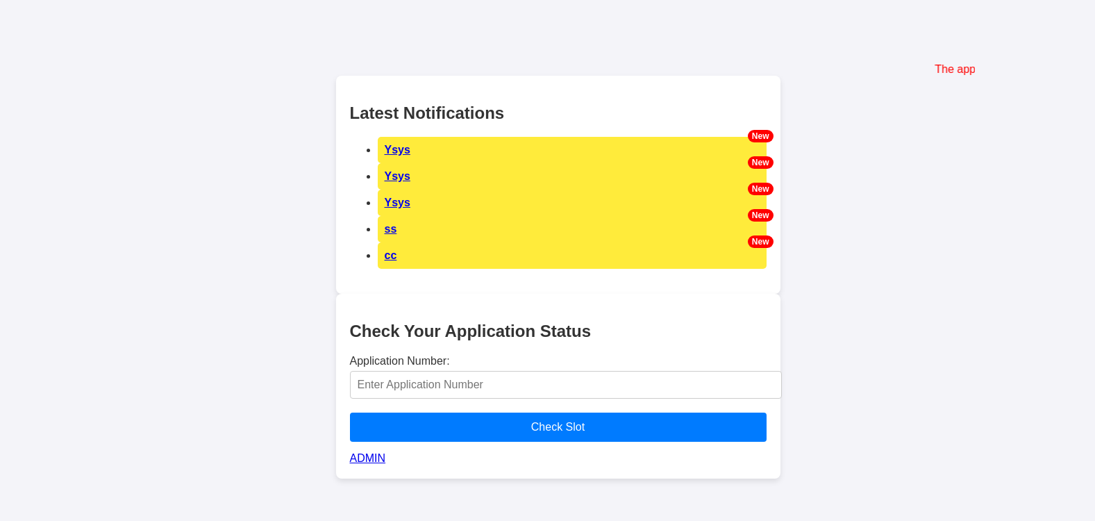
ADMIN (368, 458)
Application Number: (400, 361)
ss (391, 229)
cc (391, 255)
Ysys (397, 150)
